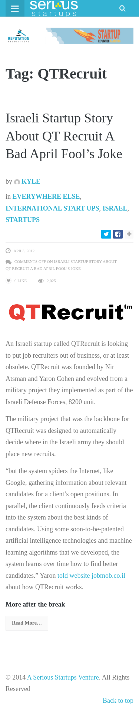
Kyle (27, 181)
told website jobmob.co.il (91, 575)
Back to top (118, 700)
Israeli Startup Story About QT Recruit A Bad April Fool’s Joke (64, 136)
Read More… (27, 623)
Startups (23, 219)
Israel (114, 208)
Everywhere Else (46, 196)
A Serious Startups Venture (63, 677)
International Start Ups (52, 208)
